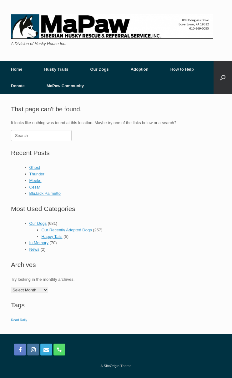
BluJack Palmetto (45, 193)
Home (16, 69)
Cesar (34, 187)
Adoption (140, 69)
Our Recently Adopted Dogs (67, 230)
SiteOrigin (111, 366)
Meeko (35, 180)
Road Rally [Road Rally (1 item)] (19, 320)
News (34, 249)
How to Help (182, 69)
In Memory (38, 242)
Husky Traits (56, 69)
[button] (223, 77)
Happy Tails (52, 236)
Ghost (34, 167)
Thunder (36, 174)
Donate (18, 85)
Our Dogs (99, 69)
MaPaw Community (65, 85)
